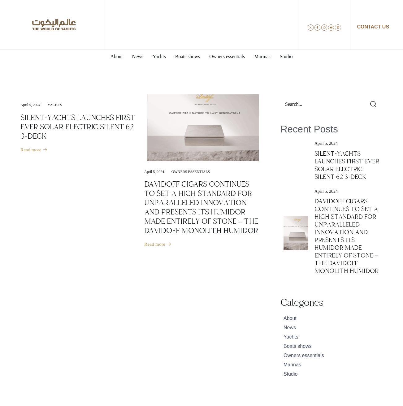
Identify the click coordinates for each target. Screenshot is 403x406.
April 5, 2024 (30, 105)
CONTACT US (373, 26)
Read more (34, 150)
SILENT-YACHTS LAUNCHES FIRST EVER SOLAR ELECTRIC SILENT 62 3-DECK (77, 127)
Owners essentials (190, 172)
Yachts (55, 105)
